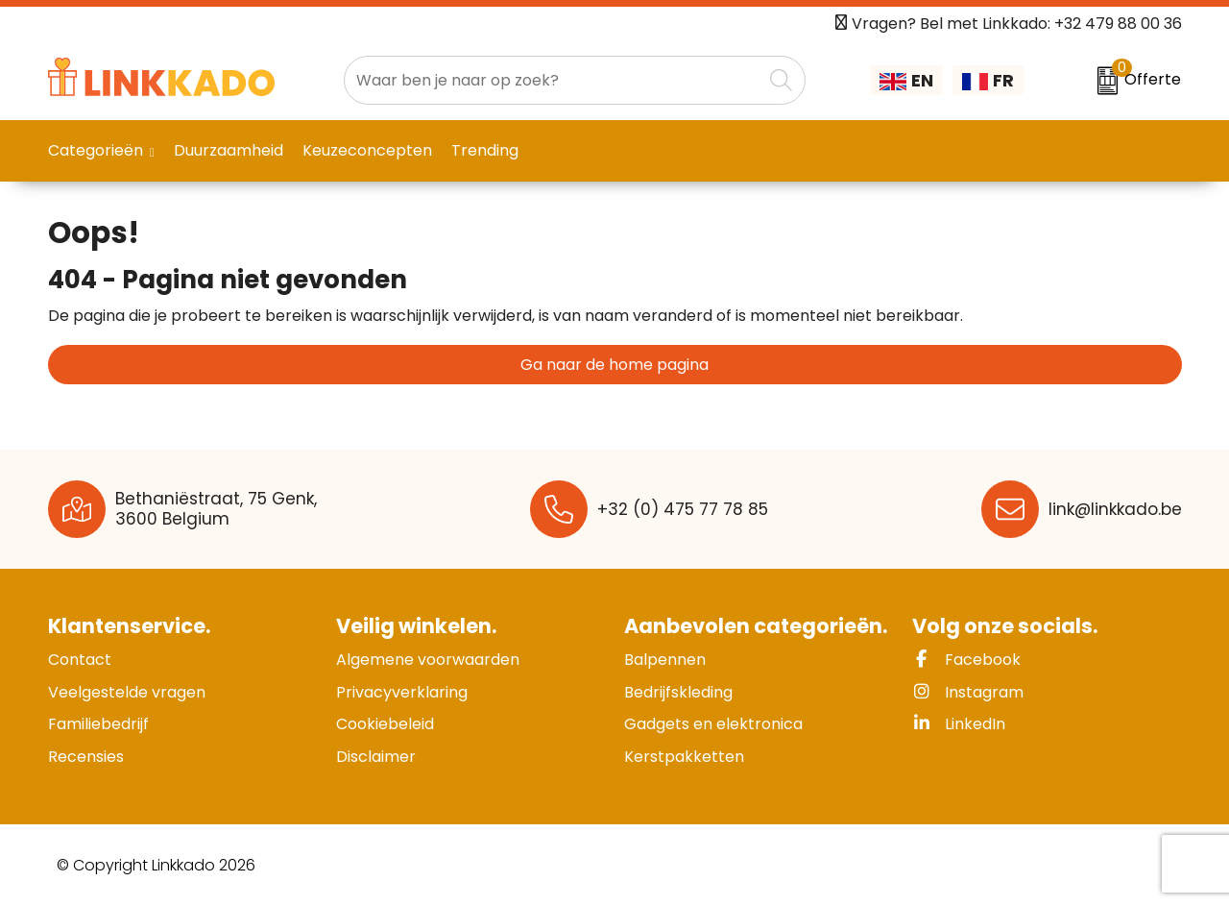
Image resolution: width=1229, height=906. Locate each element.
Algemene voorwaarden (427, 660)
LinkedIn (958, 724)
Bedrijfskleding (678, 692)
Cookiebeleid (385, 724)
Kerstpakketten (684, 757)
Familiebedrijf (98, 724)
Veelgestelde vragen (126, 692)
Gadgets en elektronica (713, 724)
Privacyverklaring (402, 692)
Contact (79, 660)
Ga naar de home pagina (614, 365)
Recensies (86, 757)
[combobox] (553, 80)
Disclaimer (376, 757)
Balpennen (665, 660)
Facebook (966, 660)
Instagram (968, 692)
